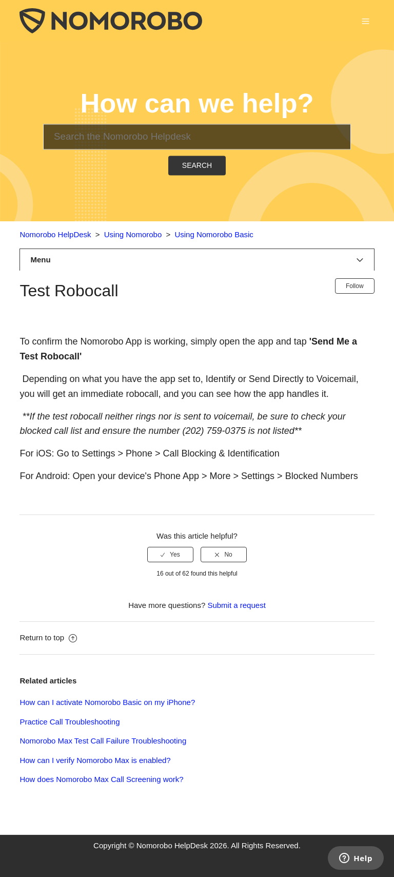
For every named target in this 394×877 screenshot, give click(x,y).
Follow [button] (355, 286)
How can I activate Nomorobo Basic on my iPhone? (107, 702)
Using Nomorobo (133, 234)
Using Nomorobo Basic (213, 234)
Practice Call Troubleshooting (69, 721)
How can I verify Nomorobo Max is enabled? (94, 760)
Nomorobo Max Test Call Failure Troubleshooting (102, 740)
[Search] (197, 136)
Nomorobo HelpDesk (55, 234)
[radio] (170, 554)
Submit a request (236, 605)
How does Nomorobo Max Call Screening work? (101, 779)
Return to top (48, 637)
